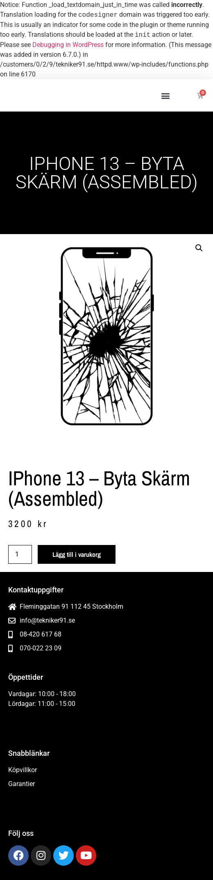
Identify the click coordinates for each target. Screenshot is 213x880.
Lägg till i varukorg (76, 554)
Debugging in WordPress (68, 45)
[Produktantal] (20, 554)
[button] (165, 95)
